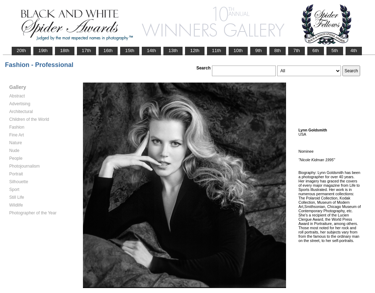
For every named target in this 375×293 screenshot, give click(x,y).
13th (172, 50)
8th (277, 50)
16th (108, 50)
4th (354, 50)
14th (151, 50)
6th (315, 50)
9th (258, 50)
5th (335, 50)
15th (129, 50)
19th (42, 50)
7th (296, 50)
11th (216, 50)
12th (194, 50)
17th (86, 50)
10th (238, 50)
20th (21, 50)
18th (64, 50)
